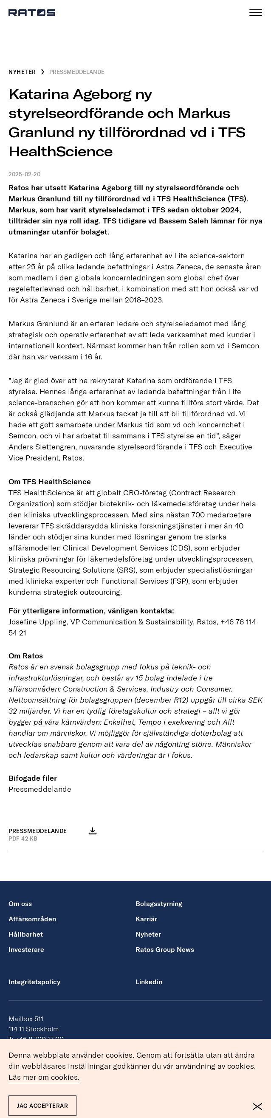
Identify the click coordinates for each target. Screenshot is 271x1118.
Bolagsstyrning (159, 903)
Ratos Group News (165, 949)
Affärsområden (32, 919)
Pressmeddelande (39, 789)
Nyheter (148, 934)
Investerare (26, 949)
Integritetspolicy (34, 981)
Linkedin (149, 981)
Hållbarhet (25, 934)
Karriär (146, 919)
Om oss (20, 903)
